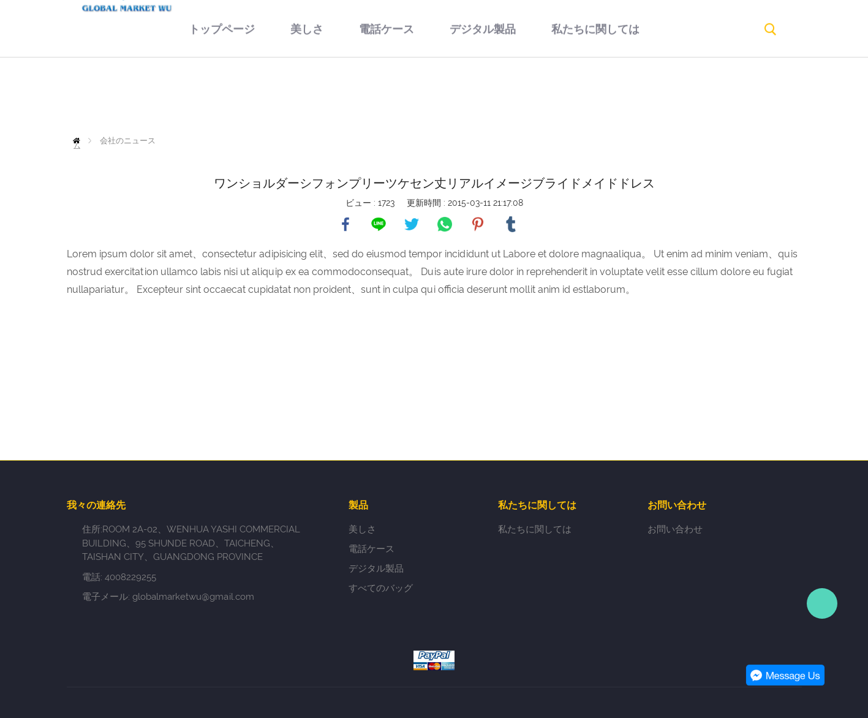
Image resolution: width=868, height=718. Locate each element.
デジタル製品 (443, 95)
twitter (411, 224)
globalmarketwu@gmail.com (193, 596)
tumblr (511, 224)
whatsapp (445, 224)
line (378, 224)
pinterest (478, 224)
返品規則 (657, 95)
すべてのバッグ (381, 588)
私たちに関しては (555, 95)
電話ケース (346, 95)
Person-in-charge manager (822, 603)
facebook (345, 224)
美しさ (267, 95)
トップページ (182, 95)
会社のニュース (128, 140)
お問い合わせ (414, 151)
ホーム (79, 140)
